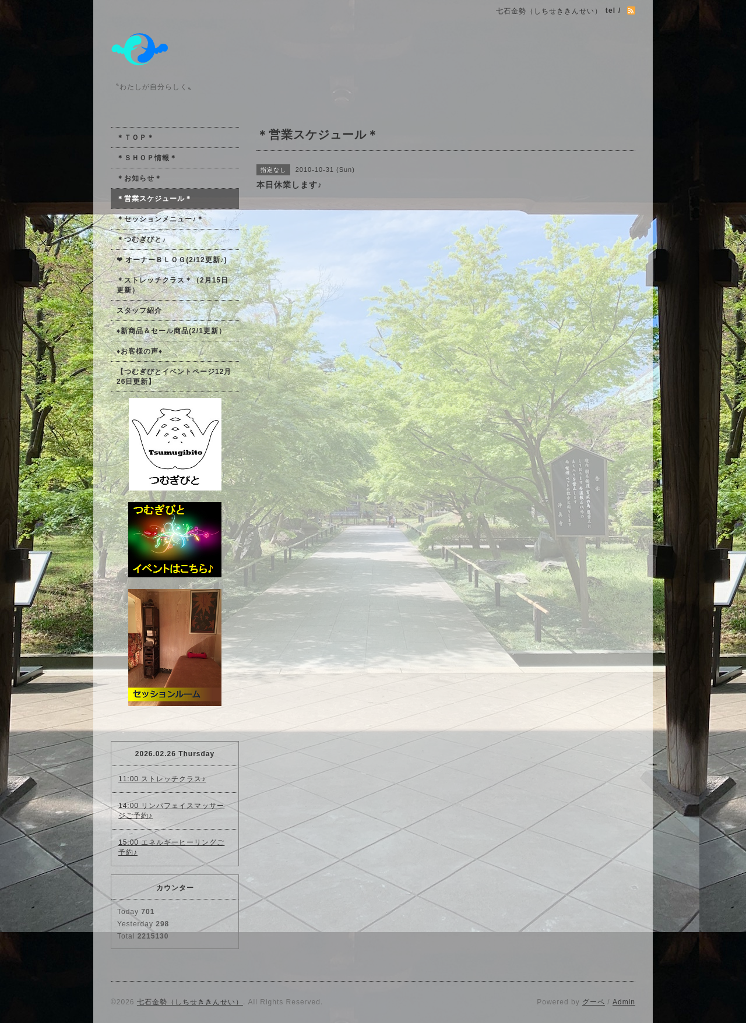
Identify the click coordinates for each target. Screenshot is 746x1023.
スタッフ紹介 (139, 310)
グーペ (593, 1002)
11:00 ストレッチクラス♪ (162, 779)
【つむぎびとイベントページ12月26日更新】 (174, 377)
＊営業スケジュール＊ (154, 199)
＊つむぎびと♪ (141, 239)
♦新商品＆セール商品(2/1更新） (171, 331)
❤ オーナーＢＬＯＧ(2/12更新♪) (172, 260)
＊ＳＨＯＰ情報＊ (147, 158)
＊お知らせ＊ (139, 178)
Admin (624, 1002)
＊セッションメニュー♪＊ (160, 219)
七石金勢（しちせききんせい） (190, 1002)
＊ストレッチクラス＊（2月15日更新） (172, 285)
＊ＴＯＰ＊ (135, 137)
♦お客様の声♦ (140, 351)
